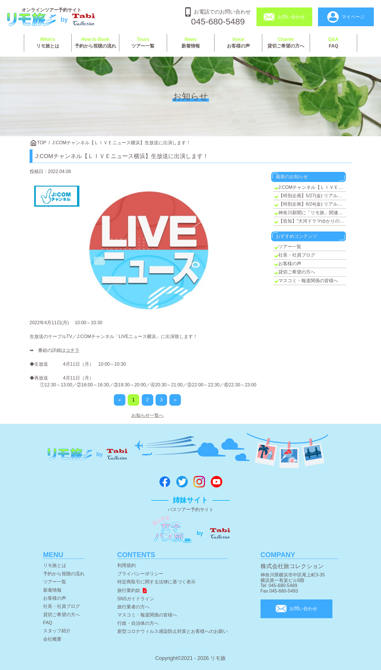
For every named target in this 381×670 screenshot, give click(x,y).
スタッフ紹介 (57, 630)
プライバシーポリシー (140, 573)
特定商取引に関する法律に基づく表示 (156, 581)
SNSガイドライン (135, 598)
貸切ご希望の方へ (286, 42)
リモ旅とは (48, 42)
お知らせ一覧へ (147, 415)
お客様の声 (238, 42)
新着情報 (191, 42)
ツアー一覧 (143, 42)
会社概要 (52, 639)
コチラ (72, 350)
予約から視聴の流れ (95, 42)
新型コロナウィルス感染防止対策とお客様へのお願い (172, 631)
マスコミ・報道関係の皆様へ (308, 280)
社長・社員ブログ (296, 255)
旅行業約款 (132, 590)
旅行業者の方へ (133, 606)
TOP (42, 142)
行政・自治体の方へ (138, 623)
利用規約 (126, 565)
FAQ (333, 42)
